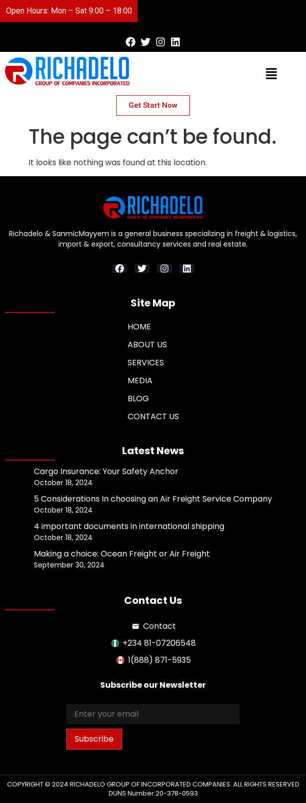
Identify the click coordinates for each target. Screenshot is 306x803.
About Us (147, 344)
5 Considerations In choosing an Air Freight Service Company (153, 499)
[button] (216, 11)
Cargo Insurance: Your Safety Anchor (106, 471)
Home (139, 326)
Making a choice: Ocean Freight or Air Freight (122, 553)
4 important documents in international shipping (129, 526)
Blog (138, 398)
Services (146, 362)
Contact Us (153, 416)
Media (140, 380)
